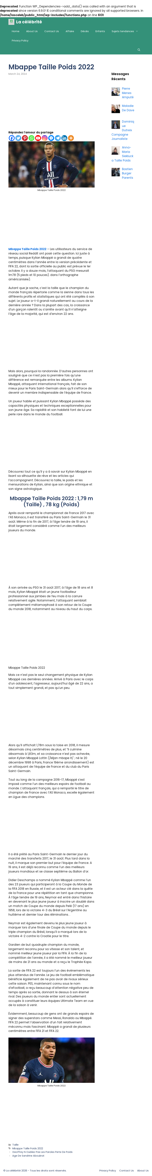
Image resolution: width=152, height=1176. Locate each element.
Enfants (100, 31)
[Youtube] (38, 138)
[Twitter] (18, 138)
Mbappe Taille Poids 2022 (27, 249)
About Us (32, 31)
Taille (15, 1144)
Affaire (70, 31)
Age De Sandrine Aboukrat (28, 1155)
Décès (85, 31)
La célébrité (29, 22)
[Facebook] (12, 138)
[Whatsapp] (31, 138)
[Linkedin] (64, 138)
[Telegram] (58, 138)
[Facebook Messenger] (51, 138)
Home (15, 31)
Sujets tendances (127, 31)
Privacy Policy (20, 40)
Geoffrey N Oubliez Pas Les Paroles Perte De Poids (42, 1152)
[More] (71, 138)
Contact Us (51, 31)
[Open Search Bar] (139, 49)
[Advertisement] (51, 105)
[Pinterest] (25, 138)
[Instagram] (45, 138)
